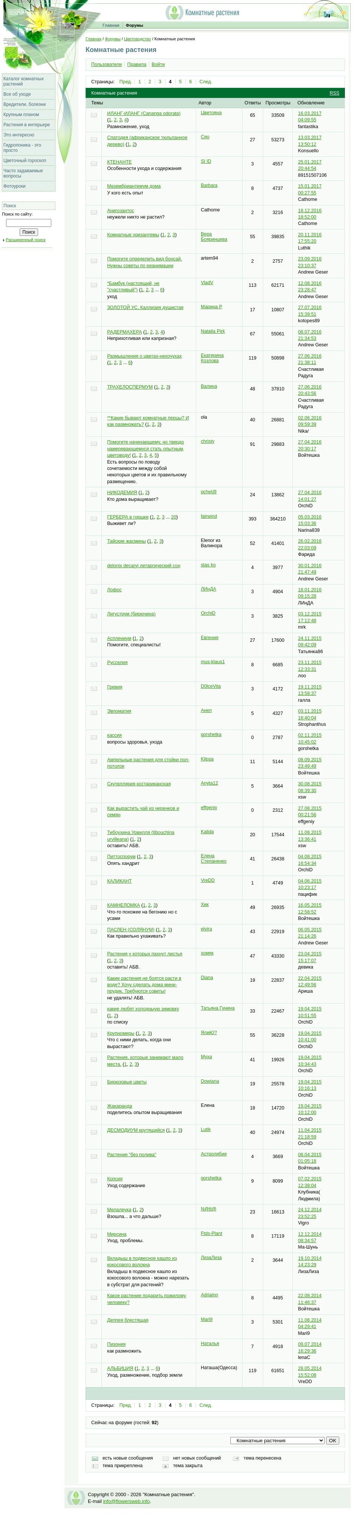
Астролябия (214, 1154)
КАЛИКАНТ (119, 881)
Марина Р (211, 306)
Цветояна (211, 112)
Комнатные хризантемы (133, 234)
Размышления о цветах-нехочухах (144, 356)
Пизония (116, 1344)
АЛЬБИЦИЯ (120, 1368)
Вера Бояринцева (214, 236)
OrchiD (208, 613)
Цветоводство (137, 39)
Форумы (134, 25)
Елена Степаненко (214, 858)
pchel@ (209, 491)
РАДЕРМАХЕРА (124, 332)
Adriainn (209, 1295)
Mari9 (207, 1319)
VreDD (208, 880)
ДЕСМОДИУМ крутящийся (136, 1130)
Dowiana (210, 1081)
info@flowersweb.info (126, 1501)
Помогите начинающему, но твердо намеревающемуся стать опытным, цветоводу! (145, 448)
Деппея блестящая (127, 1320)
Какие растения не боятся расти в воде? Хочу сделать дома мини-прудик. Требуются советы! (144, 985)
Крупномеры (120, 1033)
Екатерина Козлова (212, 358)
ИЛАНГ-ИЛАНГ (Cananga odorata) (144, 113)
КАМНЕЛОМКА (123, 905)
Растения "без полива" (131, 1154)
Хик (205, 904)
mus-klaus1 (213, 661)
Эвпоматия (119, 711)
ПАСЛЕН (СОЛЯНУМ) (131, 929)
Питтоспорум (121, 856)
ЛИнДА (208, 589)
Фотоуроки (14, 186)
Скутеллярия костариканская (139, 784)
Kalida (207, 831)
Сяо (205, 136)
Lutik (206, 1129)
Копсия (115, 1178)
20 (173, 517)
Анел (206, 710)
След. (205, 81)
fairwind (209, 516)
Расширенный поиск (25, 239)
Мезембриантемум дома (134, 186)
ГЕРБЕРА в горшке (128, 517)
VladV (207, 282)
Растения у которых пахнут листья (144, 953)
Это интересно (18, 135)
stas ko (208, 565)
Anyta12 (209, 783)
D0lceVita (211, 686)
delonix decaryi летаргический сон (143, 565)
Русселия (117, 662)
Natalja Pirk (213, 331)
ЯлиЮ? (209, 1032)
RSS (334, 93)
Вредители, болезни (24, 104)
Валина (209, 386)
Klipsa (207, 759)
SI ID (206, 161)
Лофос (114, 589)
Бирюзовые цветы (127, 1082)
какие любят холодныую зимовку (143, 1009)
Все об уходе (17, 94)
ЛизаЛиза (211, 1257)
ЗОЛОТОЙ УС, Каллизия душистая (145, 307)
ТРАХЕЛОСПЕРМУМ (130, 387)
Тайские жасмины (126, 541)
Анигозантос (120, 210)
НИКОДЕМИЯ (122, 492)
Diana (207, 977)
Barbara (209, 185)
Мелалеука (119, 1209)
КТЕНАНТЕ (119, 162)
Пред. (126, 81)
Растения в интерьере (26, 124)
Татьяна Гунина (218, 1008)
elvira (206, 929)
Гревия (114, 687)
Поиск (9, 205)
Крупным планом (21, 114)
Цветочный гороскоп (24, 160)
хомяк (207, 953)
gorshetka (211, 734)
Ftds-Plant (211, 1233)
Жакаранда (119, 1106)
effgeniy (209, 807)
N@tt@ (208, 1209)
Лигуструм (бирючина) (131, 614)
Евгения (210, 637)
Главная (111, 25)
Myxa (206, 1056)
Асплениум (119, 638)
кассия (114, 735)
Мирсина (116, 1234)
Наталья (210, 1343)
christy (208, 441)
